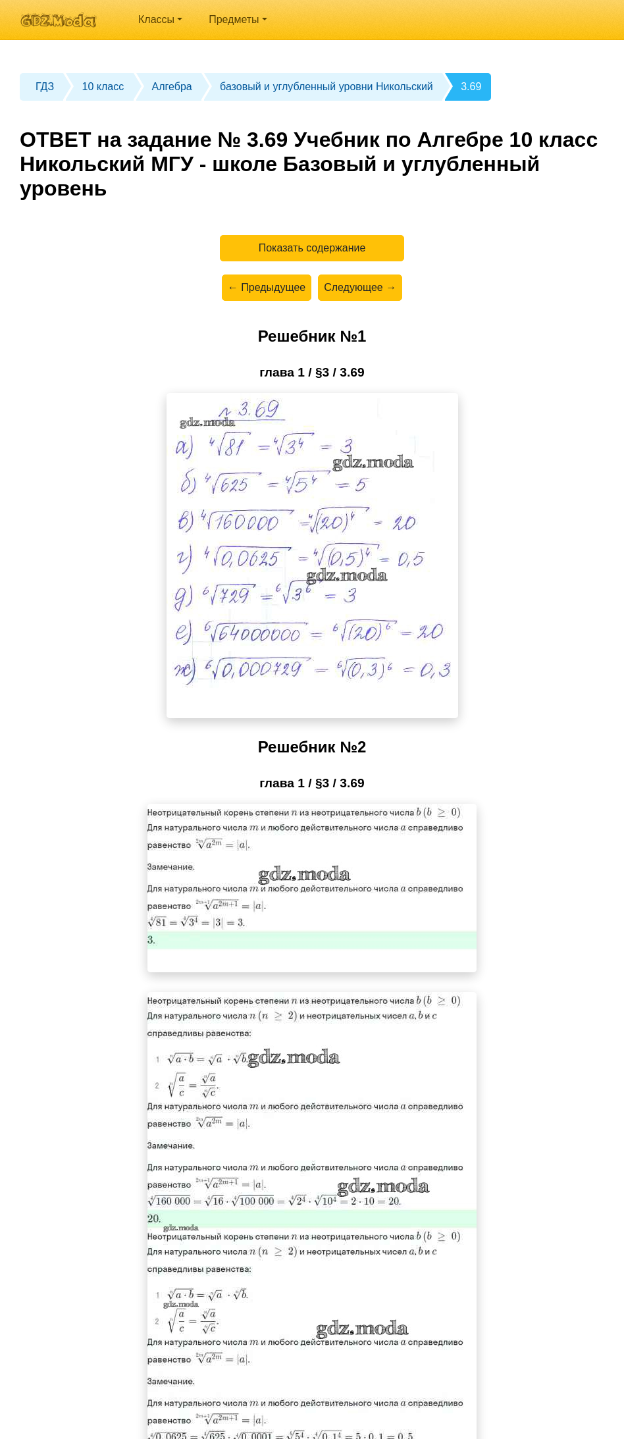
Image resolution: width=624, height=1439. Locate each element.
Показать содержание (312, 247)
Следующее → (360, 287)
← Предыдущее (266, 287)
